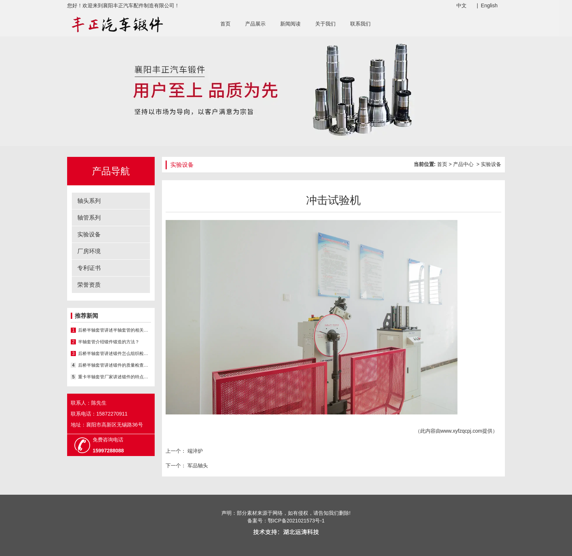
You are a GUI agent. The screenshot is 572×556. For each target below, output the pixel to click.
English (489, 5)
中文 (461, 5)
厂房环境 (89, 251)
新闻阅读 (290, 24)
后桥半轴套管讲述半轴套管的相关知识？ (114, 330)
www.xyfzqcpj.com (461, 431)
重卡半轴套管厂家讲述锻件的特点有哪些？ (114, 376)
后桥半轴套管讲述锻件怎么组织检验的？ (114, 353)
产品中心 (463, 164)
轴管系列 (89, 218)
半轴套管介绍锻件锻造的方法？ (108, 341)
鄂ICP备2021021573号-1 (296, 521)
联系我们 (360, 24)
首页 (225, 24)
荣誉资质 (89, 285)
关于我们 (325, 24)
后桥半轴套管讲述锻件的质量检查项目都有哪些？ (114, 365)
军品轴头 (197, 465)
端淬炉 (194, 451)
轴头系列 (89, 201)
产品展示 (255, 24)
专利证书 (89, 268)
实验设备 (89, 234)
